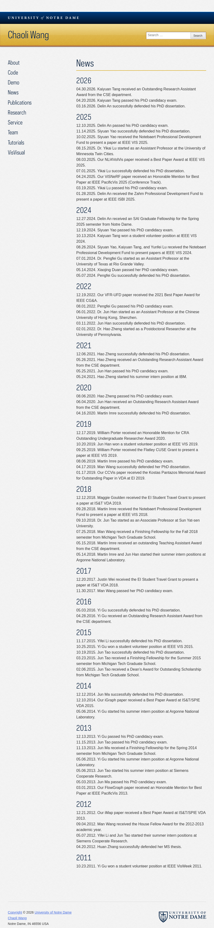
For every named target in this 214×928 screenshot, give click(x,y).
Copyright (15, 912)
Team (13, 132)
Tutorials (16, 142)
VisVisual (16, 152)
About (14, 62)
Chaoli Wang (28, 34)
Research (17, 112)
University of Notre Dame (53, 912)
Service (15, 122)
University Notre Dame (43, 18)
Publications (19, 102)
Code (13, 72)
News (13, 92)
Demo (13, 82)
